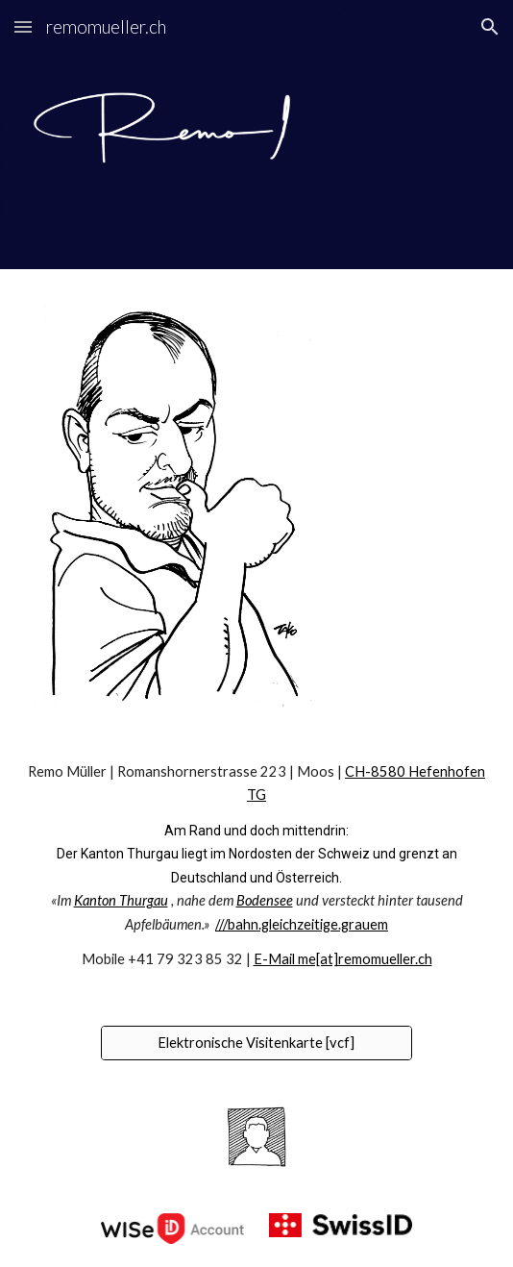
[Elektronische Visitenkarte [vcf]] (256, 1042)
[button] (23, 26)
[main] (256, 866)
